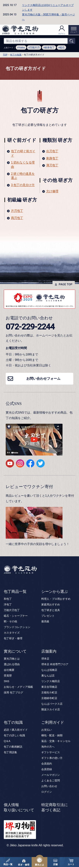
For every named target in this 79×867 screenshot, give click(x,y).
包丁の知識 (15, 54)
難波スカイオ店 (50, 709)
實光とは (39, 861)
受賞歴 (8, 675)
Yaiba (22, 47)
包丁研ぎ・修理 (13, 638)
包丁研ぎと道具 (50, 610)
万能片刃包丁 (12, 610)
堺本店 (45, 658)
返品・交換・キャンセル (55, 740)
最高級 (45, 621)
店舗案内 (48, 651)
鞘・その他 (10, 621)
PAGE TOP (65, 284)
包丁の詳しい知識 (14, 735)
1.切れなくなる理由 (23, 164)
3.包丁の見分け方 (23, 185)
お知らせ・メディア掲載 (18, 686)
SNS (6, 681)
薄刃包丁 (52, 165)
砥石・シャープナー (16, 615)
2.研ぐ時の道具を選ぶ (23, 175)
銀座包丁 (50, 47)
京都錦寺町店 (49, 698)
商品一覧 (8, 862)
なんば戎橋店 (49, 669)
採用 (6, 692)
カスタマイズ (12, 632)
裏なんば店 (48, 675)
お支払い (46, 729)
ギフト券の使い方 (52, 757)
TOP (5, 54)
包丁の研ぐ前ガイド (23, 153)
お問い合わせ (49, 786)
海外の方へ (48, 746)
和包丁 (8, 598)
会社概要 (9, 669)
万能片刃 (35, 47)
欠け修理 (52, 191)
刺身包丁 (52, 158)
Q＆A (7, 740)
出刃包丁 (52, 151)
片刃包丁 (17, 210)
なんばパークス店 (52, 703)
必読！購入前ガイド (16, 729)
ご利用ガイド (52, 722)
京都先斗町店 (49, 692)
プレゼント (48, 615)
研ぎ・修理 (23, 862)
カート (71, 862)
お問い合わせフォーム (43, 378)
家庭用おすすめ (50, 604)
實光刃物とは (12, 658)
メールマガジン (50, 774)
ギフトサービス (50, 752)
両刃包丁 (17, 217)
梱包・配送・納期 (52, 735)
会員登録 (46, 769)
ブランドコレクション (17, 627)
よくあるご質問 (50, 780)
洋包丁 (8, 604)
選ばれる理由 (12, 664)
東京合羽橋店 (49, 686)
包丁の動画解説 (13, 746)
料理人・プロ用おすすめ (55, 598)
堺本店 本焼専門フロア (55, 664)
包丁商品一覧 (15, 591)
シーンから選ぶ (54, 591)
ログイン (61, 30)
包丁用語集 (10, 752)
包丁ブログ (16, 692)
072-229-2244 (30, 326)
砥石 (62, 47)
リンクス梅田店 (50, 681)
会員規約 (46, 763)
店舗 (55, 862)
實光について (15, 651)
